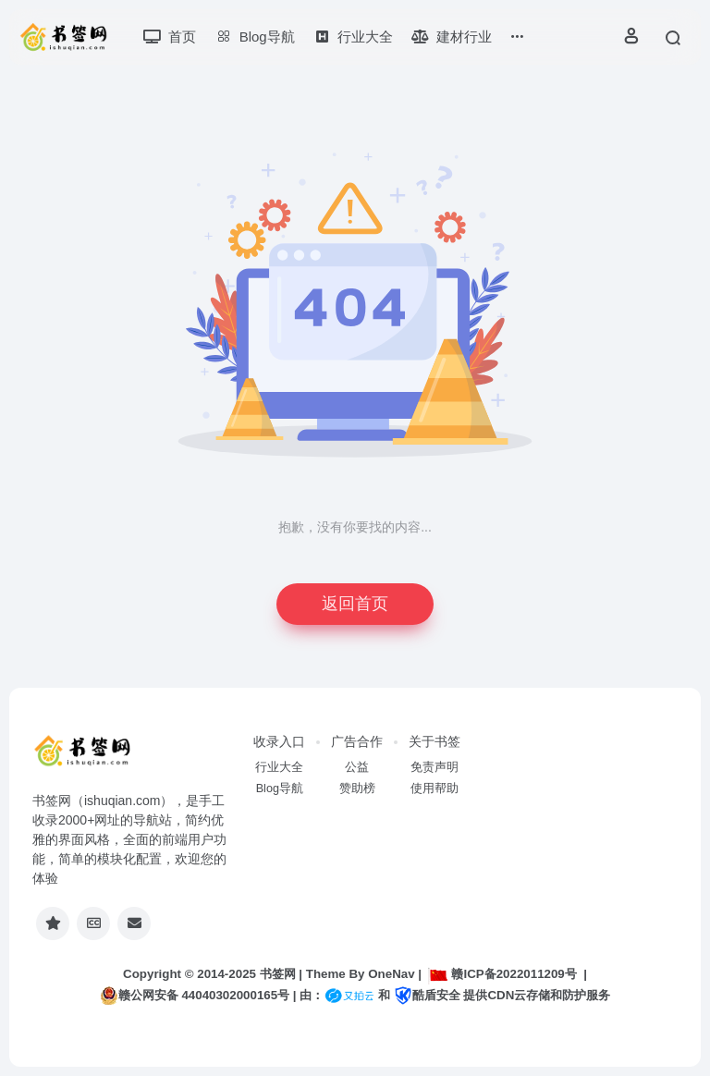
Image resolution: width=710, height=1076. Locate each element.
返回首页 (355, 603)
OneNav (391, 974)
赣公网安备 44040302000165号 (194, 995)
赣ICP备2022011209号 (502, 974)
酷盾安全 (427, 995)
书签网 (278, 974)
